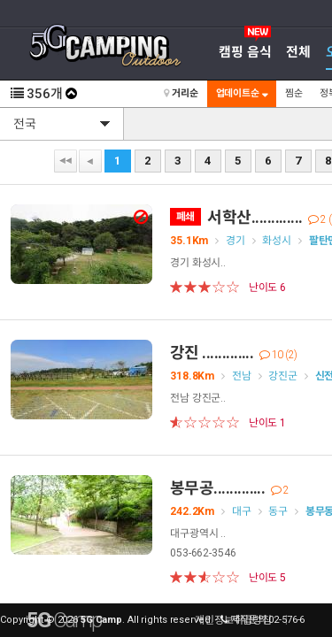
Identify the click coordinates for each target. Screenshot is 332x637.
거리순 (180, 93)
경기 (235, 240)
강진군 (282, 376)
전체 (298, 52)
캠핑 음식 (245, 52)
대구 (241, 511)
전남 (241, 376)
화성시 (276, 240)
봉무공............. (229, 488)
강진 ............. (233, 352)
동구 (278, 511)
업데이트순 (241, 93)
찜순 (294, 93)
